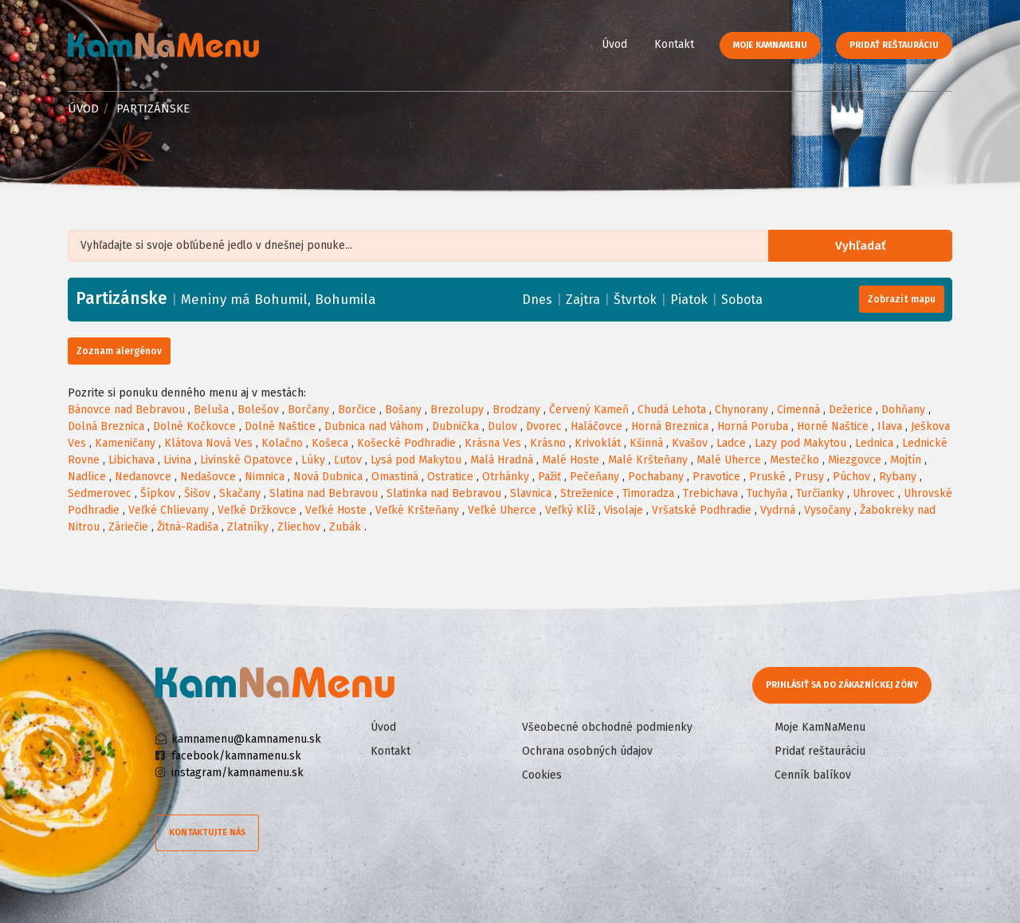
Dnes (537, 299)
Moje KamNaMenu (770, 45)
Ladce (731, 443)
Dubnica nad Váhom (373, 426)
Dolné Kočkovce (194, 426)
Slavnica (530, 493)
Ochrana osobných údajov (587, 751)
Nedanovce (143, 476)
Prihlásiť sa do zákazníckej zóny (843, 685)
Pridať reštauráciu (894, 45)
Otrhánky (505, 476)
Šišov (197, 493)
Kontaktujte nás (207, 832)
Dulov (502, 426)
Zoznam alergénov (119, 351)
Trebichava (710, 493)
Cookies (542, 775)
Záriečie (128, 527)
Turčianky (820, 493)
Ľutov (348, 460)
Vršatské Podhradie (701, 510)
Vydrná (777, 510)
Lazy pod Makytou (800, 443)
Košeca (330, 443)
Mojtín (905, 460)
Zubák (345, 527)
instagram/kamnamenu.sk (237, 772)
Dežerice (851, 409)
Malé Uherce (728, 460)
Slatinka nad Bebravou (443, 493)
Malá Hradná (501, 460)
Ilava (889, 426)
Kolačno (282, 443)
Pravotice (716, 476)
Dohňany (903, 409)
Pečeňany (594, 476)
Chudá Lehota (672, 409)
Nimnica (264, 476)
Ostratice (450, 476)
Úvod (614, 44)
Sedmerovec (99, 493)
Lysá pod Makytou (416, 460)
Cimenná (798, 409)
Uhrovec (874, 493)
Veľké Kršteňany (417, 510)
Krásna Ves (493, 443)
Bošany (403, 409)
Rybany (897, 476)
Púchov (851, 476)
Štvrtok (635, 299)
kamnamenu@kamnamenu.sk (246, 739)
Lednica (874, 443)
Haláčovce (596, 426)
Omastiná (394, 476)
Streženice (587, 493)
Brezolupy (457, 409)
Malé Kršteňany (648, 460)
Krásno (548, 443)
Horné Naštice (833, 426)
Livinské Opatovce (246, 460)
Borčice (357, 409)
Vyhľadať (864, 246)
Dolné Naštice (280, 426)
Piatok (689, 299)
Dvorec (544, 426)
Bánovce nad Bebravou (126, 409)
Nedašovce (208, 476)
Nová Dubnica (328, 476)
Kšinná (646, 443)
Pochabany (656, 476)
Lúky (313, 460)
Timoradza (648, 493)
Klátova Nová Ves (208, 443)
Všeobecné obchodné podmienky (607, 727)
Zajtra (583, 299)
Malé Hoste (570, 460)
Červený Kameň (589, 409)
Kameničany (125, 443)
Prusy (809, 476)
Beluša (211, 409)
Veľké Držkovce (257, 510)
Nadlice (87, 476)
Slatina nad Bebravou (323, 493)
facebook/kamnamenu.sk (236, 756)
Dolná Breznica (106, 426)
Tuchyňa (767, 493)
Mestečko (794, 460)
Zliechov (298, 527)
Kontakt (674, 44)
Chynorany (741, 409)
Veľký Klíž (570, 510)
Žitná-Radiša (187, 527)
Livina (177, 460)
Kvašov (690, 443)
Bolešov (258, 409)
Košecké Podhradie (406, 443)
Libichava (131, 460)
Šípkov (157, 493)
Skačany (240, 493)
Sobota (742, 299)
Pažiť (549, 476)
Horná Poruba (752, 426)
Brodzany (516, 409)
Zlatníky (248, 527)
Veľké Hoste (336, 510)
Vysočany (827, 510)
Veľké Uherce (502, 510)
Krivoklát (598, 443)
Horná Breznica (669, 426)
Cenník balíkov (813, 775)
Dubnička (455, 426)
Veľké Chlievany (168, 510)
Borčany (308, 409)
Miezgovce (854, 460)
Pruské (767, 476)
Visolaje (623, 510)
